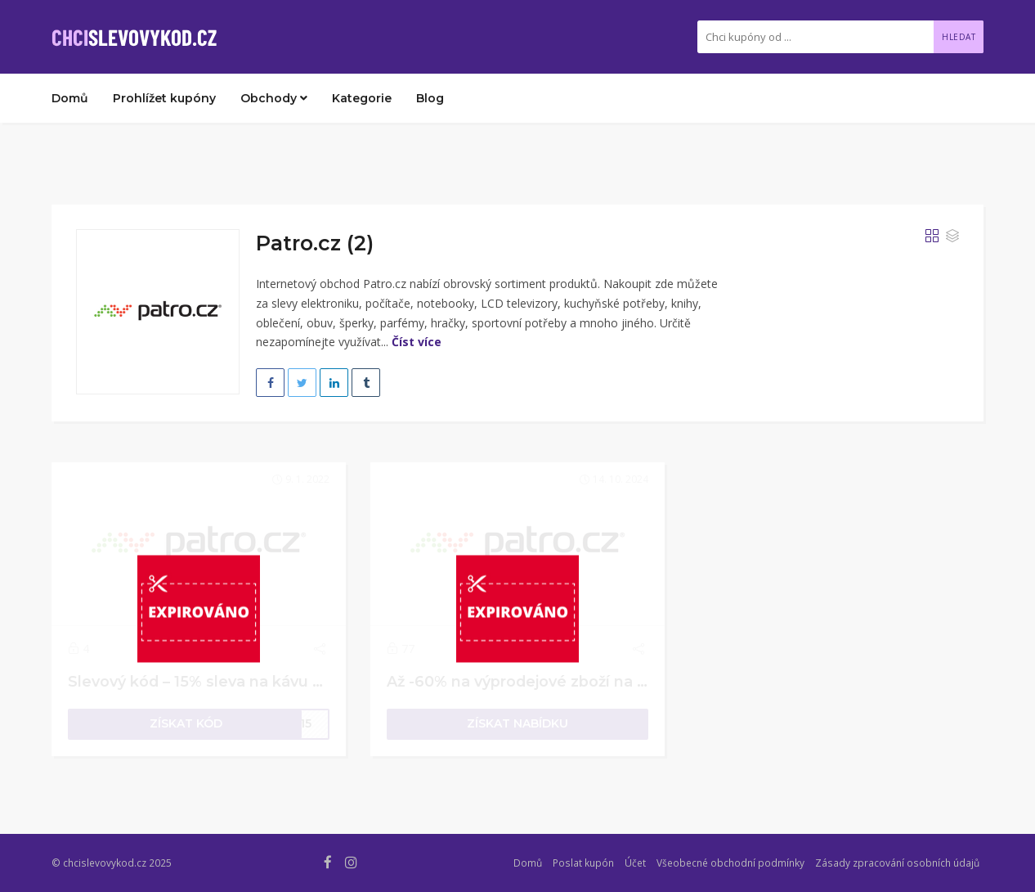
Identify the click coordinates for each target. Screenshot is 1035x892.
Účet (635, 862)
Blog (430, 98)
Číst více (416, 341)
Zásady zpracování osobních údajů (897, 862)
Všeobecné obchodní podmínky (730, 862)
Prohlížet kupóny (164, 98)
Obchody (273, 98)
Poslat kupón (583, 862)
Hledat (958, 37)
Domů (70, 98)
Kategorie (362, 98)
